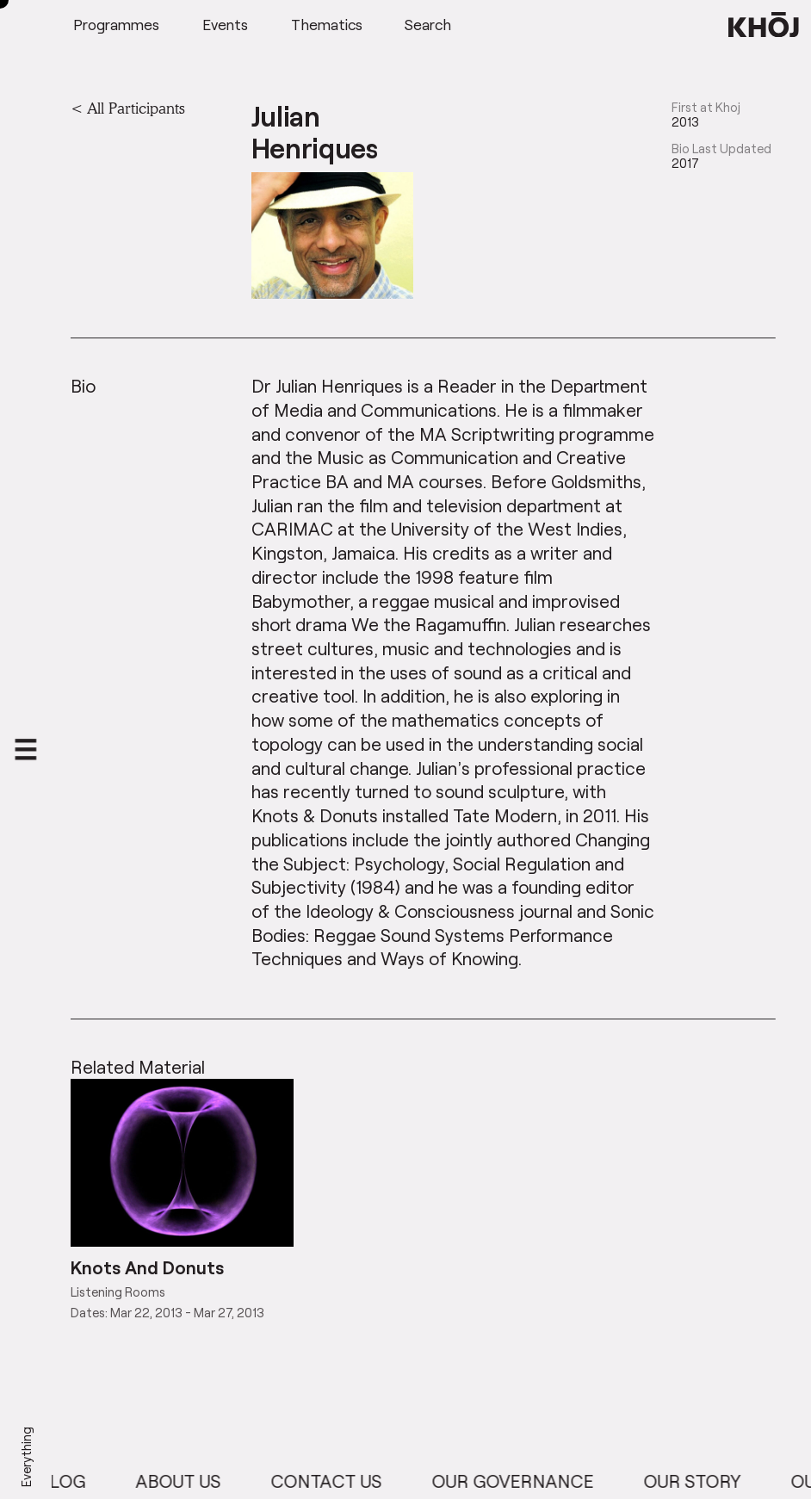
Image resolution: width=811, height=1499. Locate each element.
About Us (187, 1480)
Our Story (701, 1480)
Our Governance (522, 1480)
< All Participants (128, 108)
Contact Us (335, 1480)
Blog (71, 1480)
